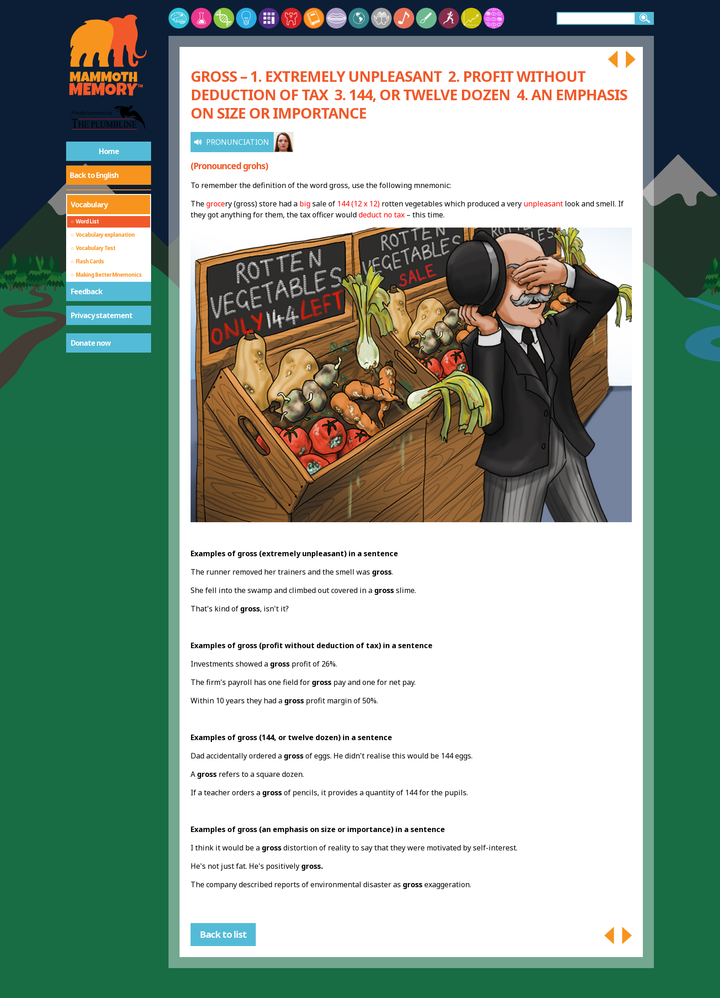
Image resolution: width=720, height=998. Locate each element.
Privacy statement (101, 315)
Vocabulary (89, 205)
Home (109, 151)
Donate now (91, 343)
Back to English (94, 175)
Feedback (86, 291)
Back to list (223, 934)
